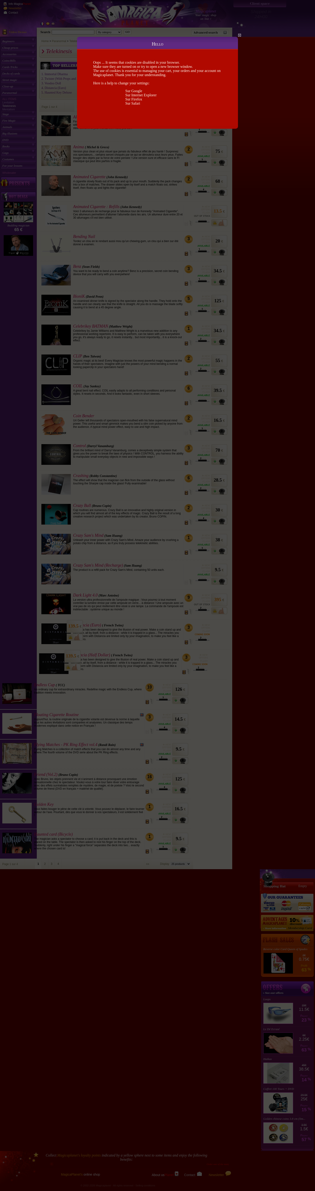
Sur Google (133, 91)
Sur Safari (132, 103)
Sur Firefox (133, 99)
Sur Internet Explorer (141, 95)
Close (239, 35)
